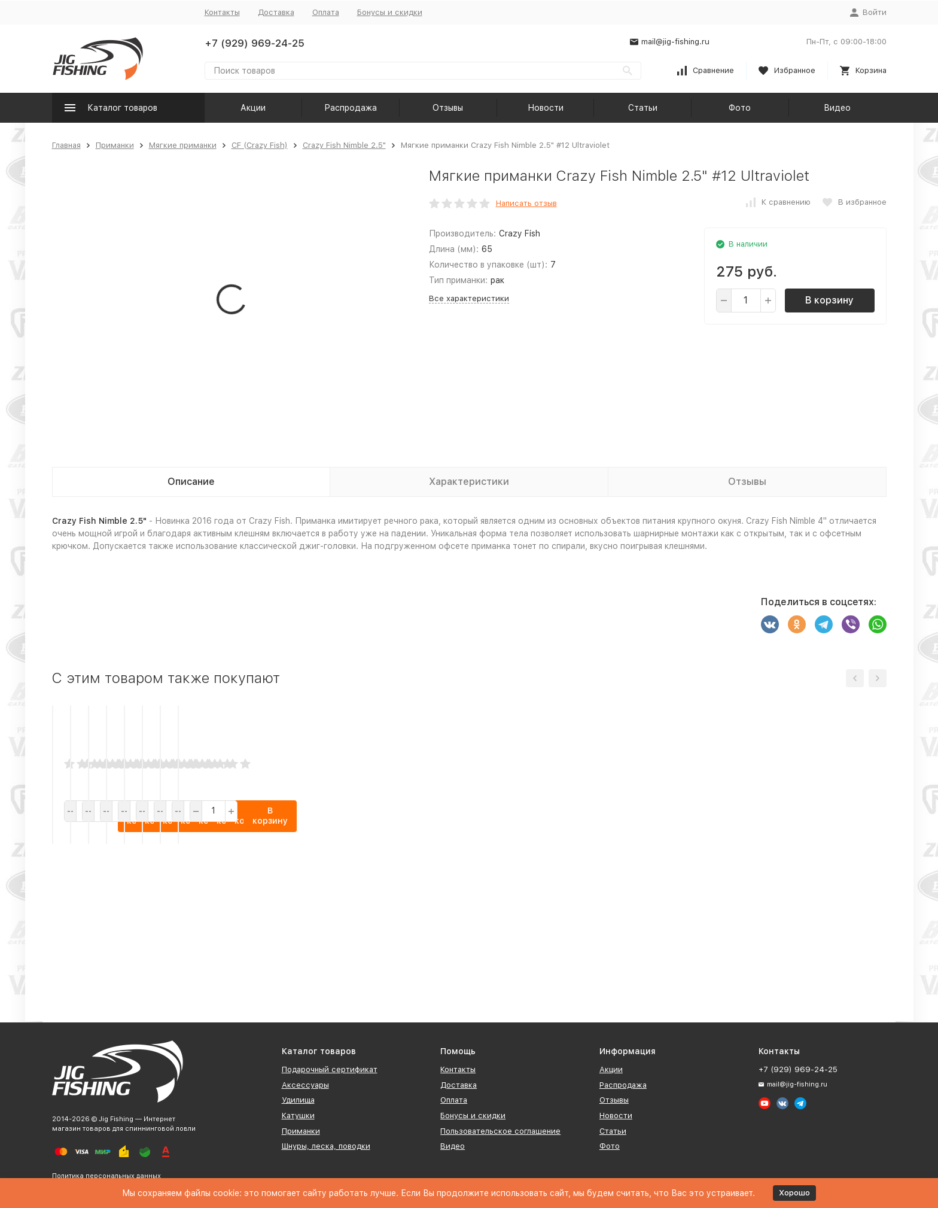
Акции (253, 108)
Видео (837, 108)
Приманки (115, 145)
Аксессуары (305, 1084)
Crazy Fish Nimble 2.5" (344, 145)
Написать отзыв (526, 203)
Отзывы (448, 108)
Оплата (325, 12)
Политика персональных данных (106, 1176)
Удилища (298, 1099)
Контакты (222, 12)
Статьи (642, 108)
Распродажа (350, 108)
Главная (66, 145)
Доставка (276, 12)
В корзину (829, 300)
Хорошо (794, 1192)
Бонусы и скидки (389, 12)
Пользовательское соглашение (500, 1131)
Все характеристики (469, 298)
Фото (740, 108)
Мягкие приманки (183, 145)
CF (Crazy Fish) (260, 145)
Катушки (298, 1115)
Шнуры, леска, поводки (326, 1146)
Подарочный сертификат (329, 1069)
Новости (546, 108)
